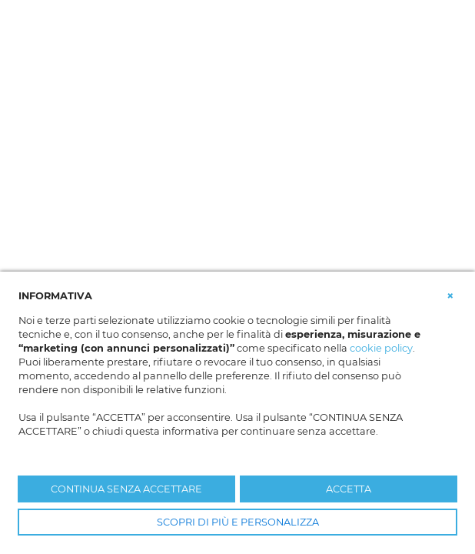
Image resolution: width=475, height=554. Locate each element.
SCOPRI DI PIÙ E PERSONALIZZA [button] (238, 522)
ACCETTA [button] (348, 489)
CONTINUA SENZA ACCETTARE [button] (126, 489)
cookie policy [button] (381, 348)
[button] (450, 294)
